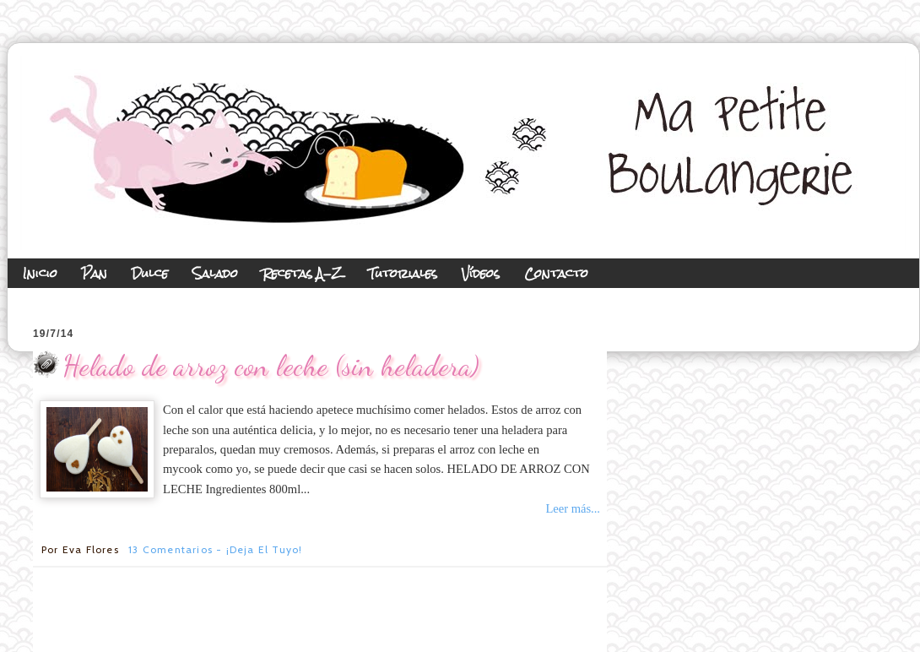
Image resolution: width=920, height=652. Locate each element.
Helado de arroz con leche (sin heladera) (270, 365)
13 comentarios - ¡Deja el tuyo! (215, 549)
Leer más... (572, 508)
